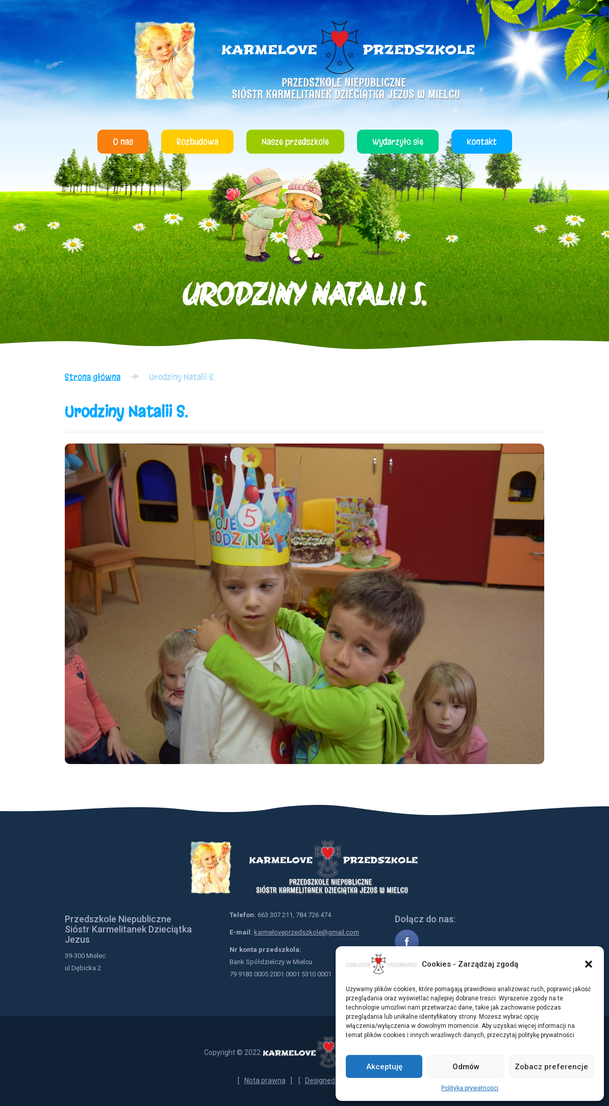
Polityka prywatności (469, 1088)
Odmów (465, 1066)
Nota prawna (265, 1080)
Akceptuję (384, 1066)
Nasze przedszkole (295, 141)
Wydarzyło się (397, 141)
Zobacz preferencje (551, 1066)
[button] (588, 964)
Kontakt (482, 141)
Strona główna (92, 377)
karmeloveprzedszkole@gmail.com (306, 932)
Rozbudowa (197, 141)
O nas (123, 141)
